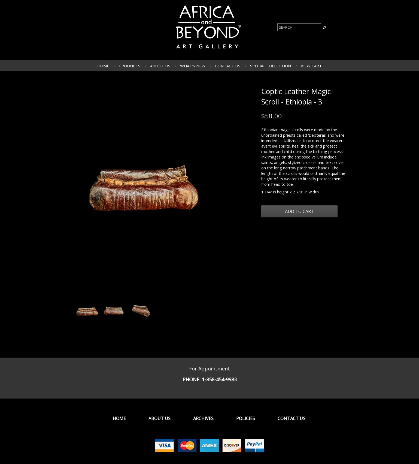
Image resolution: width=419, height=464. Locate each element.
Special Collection (270, 65)
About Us (160, 65)
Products (129, 65)
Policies (245, 418)
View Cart (311, 65)
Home (103, 65)
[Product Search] (299, 27)
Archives (203, 418)
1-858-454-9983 (219, 379)
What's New (192, 65)
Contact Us (227, 65)
